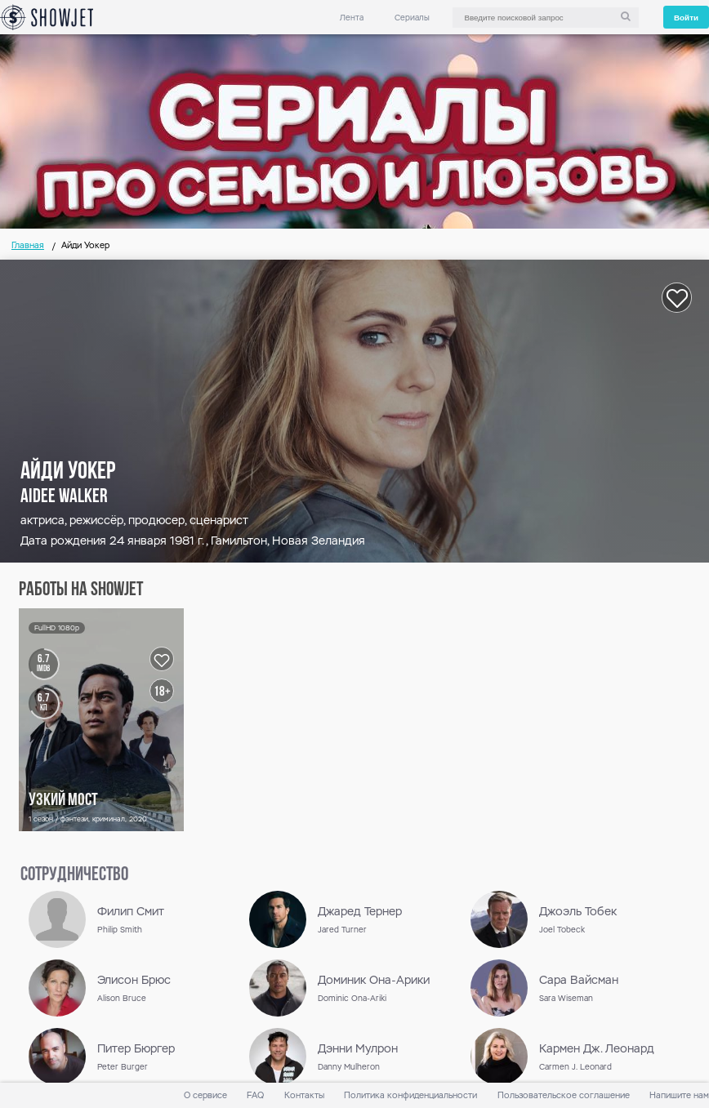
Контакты (304, 1095)
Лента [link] (351, 17)
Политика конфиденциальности (410, 1095)
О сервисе (205, 1095)
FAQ (255, 1095)
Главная (27, 245)
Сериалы (412, 17)
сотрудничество (74, 875)
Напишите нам (679, 1095)
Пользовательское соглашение (563, 1095)
